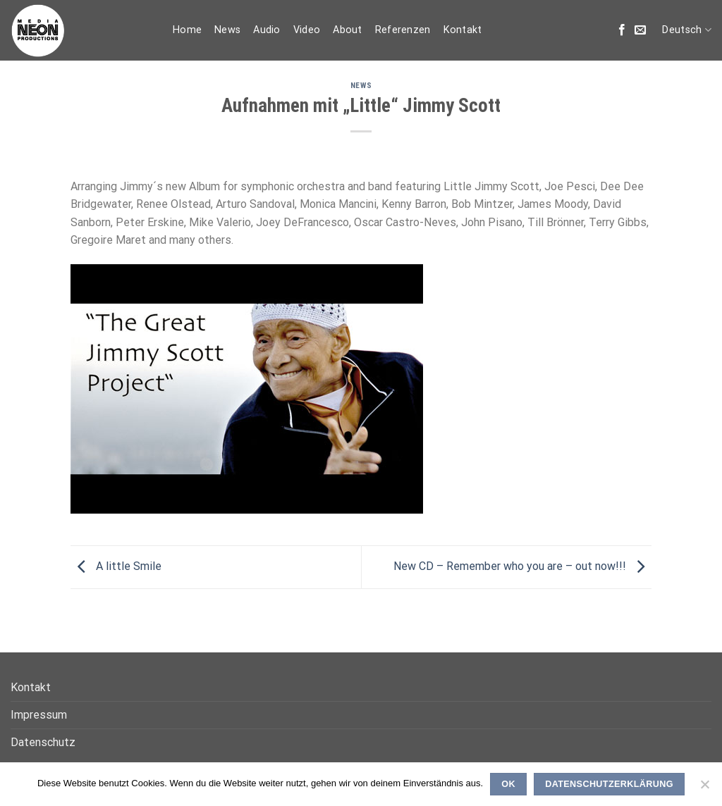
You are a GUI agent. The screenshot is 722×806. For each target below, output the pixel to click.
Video (306, 30)
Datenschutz (43, 742)
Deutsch (686, 30)
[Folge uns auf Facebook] (622, 30)
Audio (266, 30)
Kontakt (462, 30)
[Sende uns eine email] (640, 30)
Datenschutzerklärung (609, 784)
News (227, 30)
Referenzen (403, 30)
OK (508, 784)
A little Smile (116, 566)
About (347, 30)
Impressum (39, 714)
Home (187, 30)
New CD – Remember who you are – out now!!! (522, 566)
